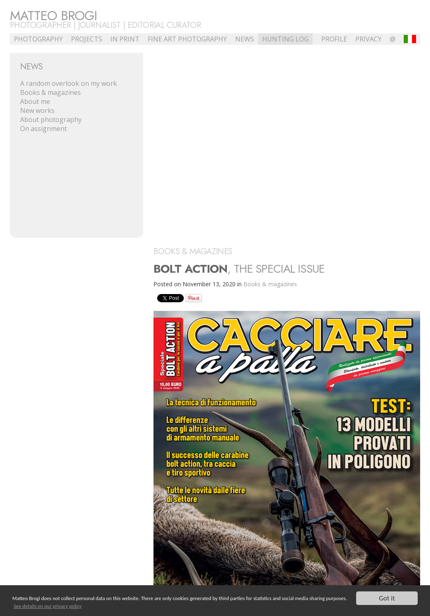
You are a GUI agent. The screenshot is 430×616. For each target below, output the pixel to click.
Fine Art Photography (187, 39)
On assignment (43, 128)
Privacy (368, 39)
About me (35, 101)
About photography (51, 119)
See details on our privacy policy (48, 606)
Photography (38, 39)
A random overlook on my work (68, 83)
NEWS (244, 39)
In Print (125, 39)
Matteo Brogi (53, 15)
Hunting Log (285, 39)
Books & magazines (50, 92)
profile (334, 39)
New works (37, 110)
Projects (86, 39)
